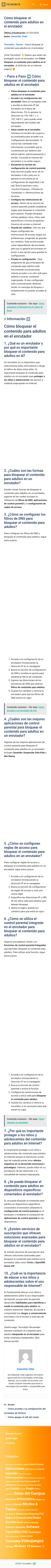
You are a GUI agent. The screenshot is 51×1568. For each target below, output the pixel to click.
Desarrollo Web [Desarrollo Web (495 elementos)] (18, 1481)
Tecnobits (9, 44)
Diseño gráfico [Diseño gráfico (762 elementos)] (30, 1481)
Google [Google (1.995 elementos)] (30, 1488)
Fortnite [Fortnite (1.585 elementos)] (15, 1488)
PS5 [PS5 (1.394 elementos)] (41, 1513)
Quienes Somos (13, 1433)
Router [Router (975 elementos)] (20, 1522)
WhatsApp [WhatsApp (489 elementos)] (9, 1546)
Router (19, 44)
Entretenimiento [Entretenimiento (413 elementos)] (22, 1485)
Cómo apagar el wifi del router (23, 1417)
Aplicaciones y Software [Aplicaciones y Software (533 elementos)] (34, 1469)
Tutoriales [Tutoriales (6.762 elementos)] (13, 1541)
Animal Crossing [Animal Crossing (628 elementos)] (37, 1464)
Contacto (10, 1443)
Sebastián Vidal (19, 36)
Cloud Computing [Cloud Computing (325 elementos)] (29, 1478)
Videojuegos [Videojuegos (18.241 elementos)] (32, 1540)
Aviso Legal (11, 1438)
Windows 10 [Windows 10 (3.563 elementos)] (22, 1546)
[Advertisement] (25, 414)
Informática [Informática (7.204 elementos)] (26, 1499)
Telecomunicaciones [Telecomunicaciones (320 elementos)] (12, 1536)
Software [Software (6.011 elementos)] (32, 1527)
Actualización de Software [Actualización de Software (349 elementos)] (14, 1464)
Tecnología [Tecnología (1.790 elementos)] (34, 1532)
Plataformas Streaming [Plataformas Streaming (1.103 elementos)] (27, 1514)
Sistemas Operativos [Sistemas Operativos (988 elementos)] (15, 1527)
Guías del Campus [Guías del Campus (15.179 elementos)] (29, 1493)
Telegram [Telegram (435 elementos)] (22, 1536)
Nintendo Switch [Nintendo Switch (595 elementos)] (24, 1510)
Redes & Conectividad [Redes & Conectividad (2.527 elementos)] (18, 1517)
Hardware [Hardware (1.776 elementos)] (10, 1499)
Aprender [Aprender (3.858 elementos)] (11, 1473)
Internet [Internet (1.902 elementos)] (17, 1504)
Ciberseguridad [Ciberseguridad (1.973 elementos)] (14, 1477)
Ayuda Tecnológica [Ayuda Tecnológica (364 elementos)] (24, 1474)
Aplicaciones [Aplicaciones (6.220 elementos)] (14, 1469)
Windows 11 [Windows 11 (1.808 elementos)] (37, 1546)
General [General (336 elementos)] (22, 1489)
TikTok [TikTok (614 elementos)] (30, 1536)
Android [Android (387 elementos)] (26, 1464)
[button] (33, 4)
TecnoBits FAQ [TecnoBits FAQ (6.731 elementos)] (16, 1532)
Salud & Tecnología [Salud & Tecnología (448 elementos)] (31, 1523)
